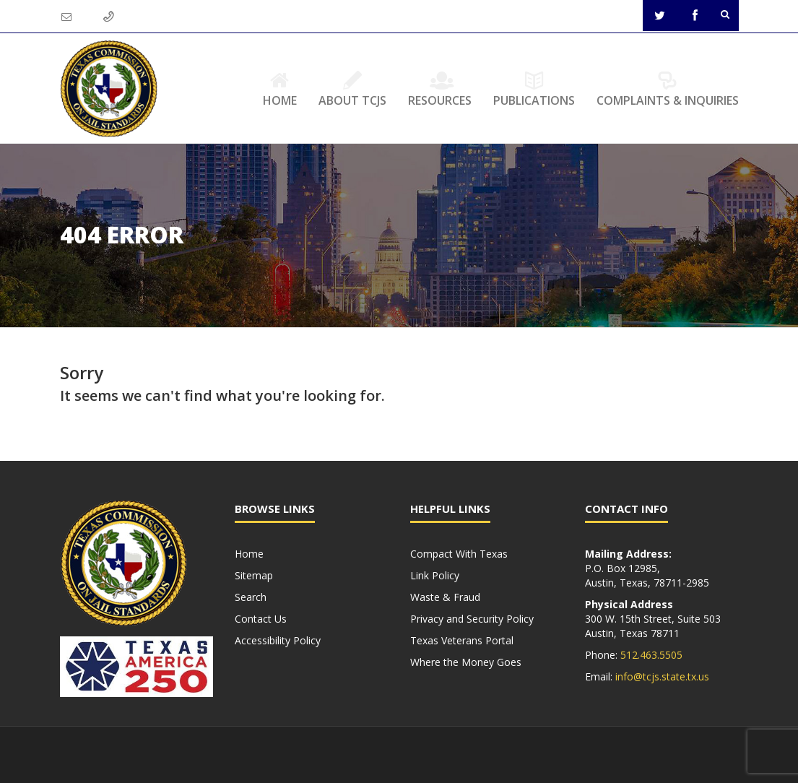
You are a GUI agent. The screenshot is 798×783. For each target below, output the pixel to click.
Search (250, 597)
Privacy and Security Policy (472, 619)
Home (280, 88)
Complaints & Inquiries (668, 88)
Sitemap (254, 575)
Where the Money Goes (465, 662)
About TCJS (352, 88)
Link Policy (434, 575)
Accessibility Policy (278, 640)
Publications (534, 88)
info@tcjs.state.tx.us (662, 676)
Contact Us (261, 619)
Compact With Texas (459, 554)
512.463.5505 (651, 655)
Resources (440, 88)
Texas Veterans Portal (461, 640)
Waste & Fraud (445, 597)
